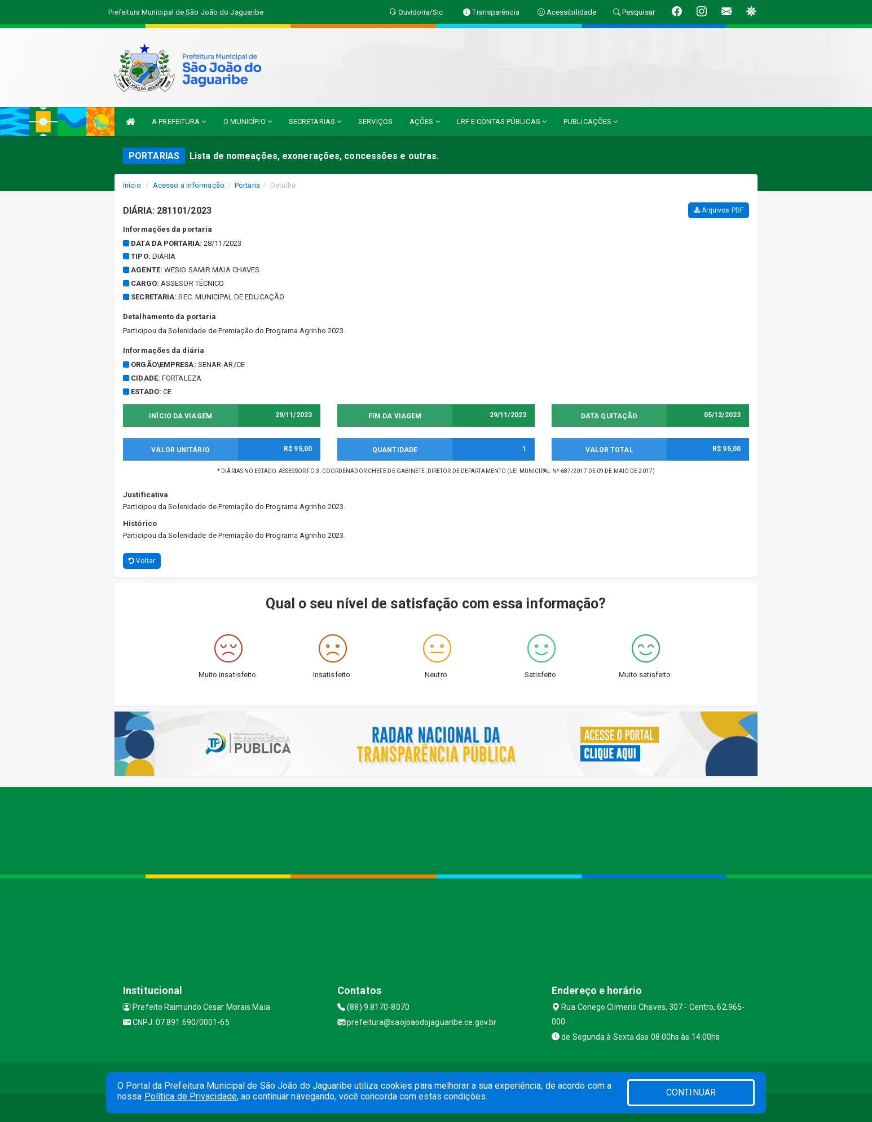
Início (132, 185)
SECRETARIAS (315, 121)
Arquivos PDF (718, 210)
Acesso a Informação (188, 185)
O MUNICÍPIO (247, 121)
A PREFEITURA (179, 121)
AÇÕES (424, 121)
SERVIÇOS (375, 121)
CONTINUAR (691, 1092)
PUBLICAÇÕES (590, 121)
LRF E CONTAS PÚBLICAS (502, 121)
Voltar (142, 561)
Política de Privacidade (190, 1096)
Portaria (247, 185)
